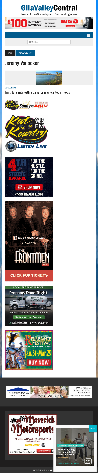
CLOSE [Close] (92, 429)
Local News (10, 88)
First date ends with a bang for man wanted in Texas (37, 92)
